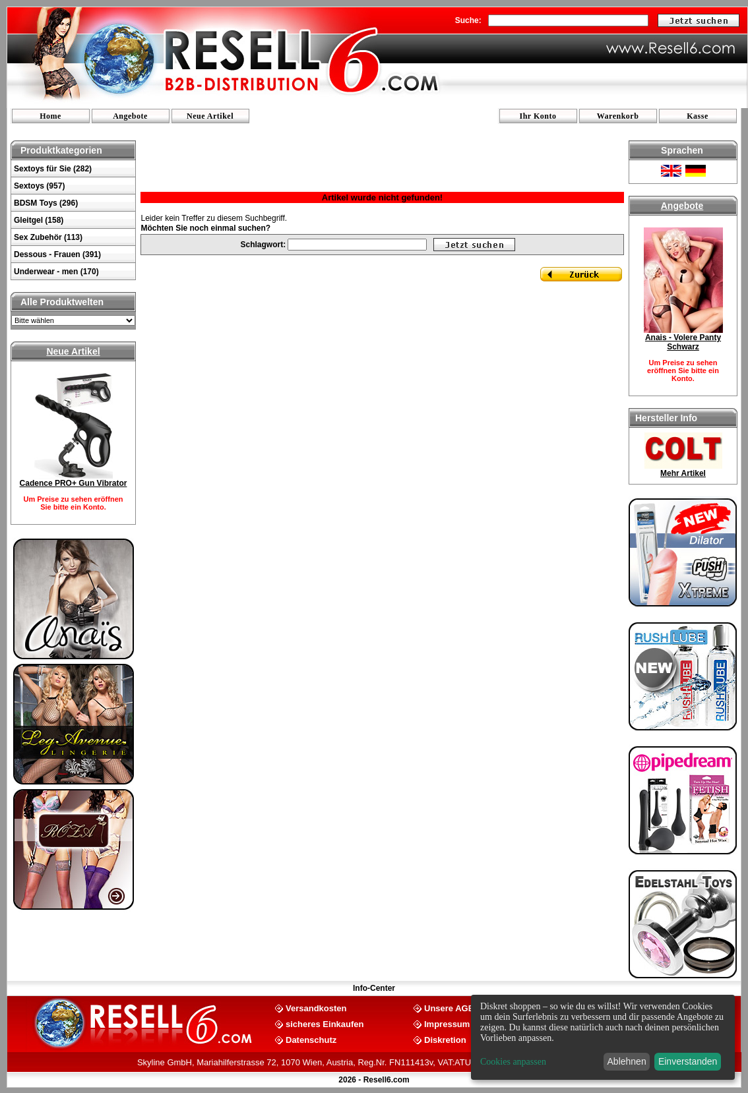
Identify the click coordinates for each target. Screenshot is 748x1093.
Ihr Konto (538, 116)
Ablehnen (627, 1061)
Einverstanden (688, 1061)
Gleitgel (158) (38, 220)
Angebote (130, 116)
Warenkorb (618, 116)
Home (50, 116)
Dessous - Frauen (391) (57, 254)
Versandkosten (316, 1008)
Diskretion (445, 1039)
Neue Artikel (210, 116)
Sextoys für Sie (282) (53, 168)
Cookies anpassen (513, 1062)
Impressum (447, 1023)
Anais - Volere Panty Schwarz (683, 342)
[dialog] (603, 1037)
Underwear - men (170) (56, 271)
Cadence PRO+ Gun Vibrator (73, 483)
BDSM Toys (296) (46, 203)
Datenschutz (311, 1039)
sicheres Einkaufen (325, 1023)
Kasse (697, 116)
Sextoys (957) (39, 186)
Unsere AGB (449, 1008)
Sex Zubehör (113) (48, 237)
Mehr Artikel (683, 473)
